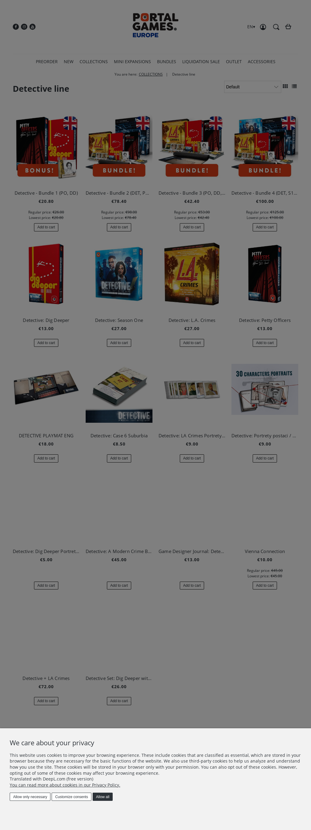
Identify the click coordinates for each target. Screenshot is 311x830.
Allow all (102, 797)
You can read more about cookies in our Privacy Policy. (65, 785)
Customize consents (71, 797)
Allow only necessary (30, 797)
